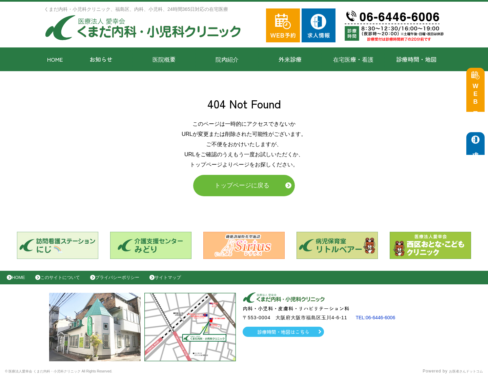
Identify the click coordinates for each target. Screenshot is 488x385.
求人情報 (477, 152)
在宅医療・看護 (353, 59)
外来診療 (290, 59)
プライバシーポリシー (134, 281)
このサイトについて (69, 281)
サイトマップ (192, 281)
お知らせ (101, 59)
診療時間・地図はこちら (283, 336)
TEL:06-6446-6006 (378, 322)
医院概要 (164, 59)
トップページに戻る (242, 187)
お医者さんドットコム (461, 376)
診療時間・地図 (416, 59)
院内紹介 (227, 59)
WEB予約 (477, 99)
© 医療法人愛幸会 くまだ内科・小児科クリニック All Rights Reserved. (77, 376)
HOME (55, 59)
